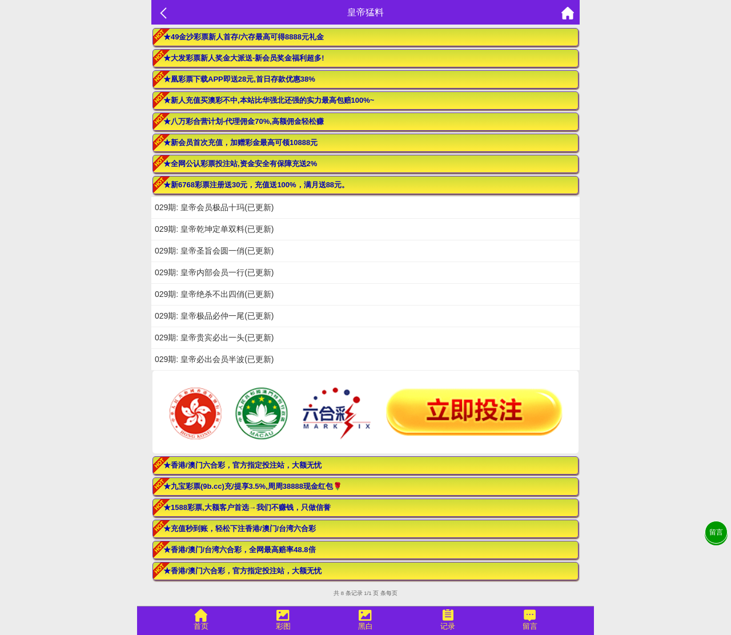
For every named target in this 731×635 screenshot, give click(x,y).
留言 (716, 532)
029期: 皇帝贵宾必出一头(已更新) (214, 337)
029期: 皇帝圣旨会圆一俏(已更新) (214, 250)
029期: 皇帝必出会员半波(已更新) (214, 359)
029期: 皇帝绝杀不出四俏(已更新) (214, 294)
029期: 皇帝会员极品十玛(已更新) (214, 207)
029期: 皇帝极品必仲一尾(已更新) (214, 315)
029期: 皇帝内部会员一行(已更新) (214, 272)
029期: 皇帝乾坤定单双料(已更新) (214, 229)
